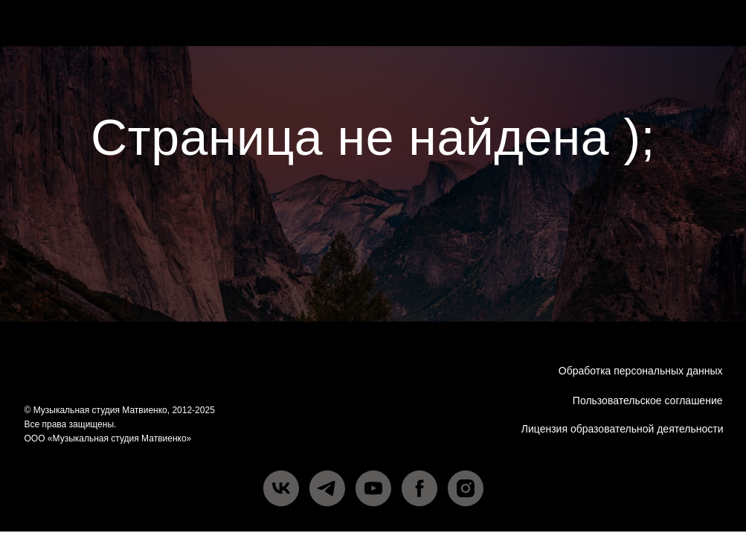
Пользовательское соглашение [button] (648, 400)
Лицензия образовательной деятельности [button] (622, 429)
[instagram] (465, 488)
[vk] (281, 488)
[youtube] (373, 488)
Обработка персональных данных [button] (641, 371)
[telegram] (327, 488)
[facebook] (419, 488)
